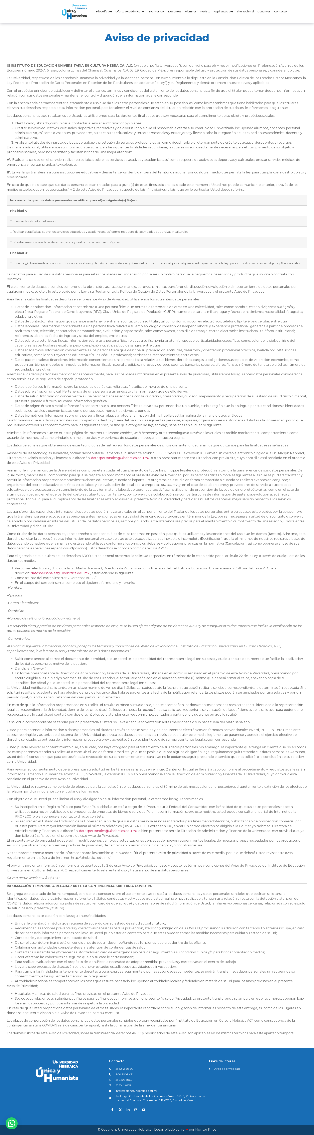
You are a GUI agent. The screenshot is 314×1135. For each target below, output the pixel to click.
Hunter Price (205, 1129)
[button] (130, 11)
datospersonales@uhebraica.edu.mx (120, 458)
